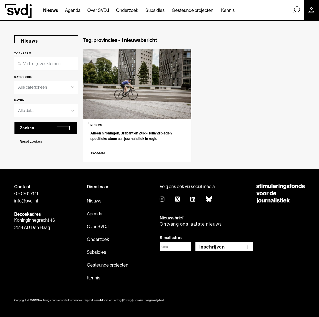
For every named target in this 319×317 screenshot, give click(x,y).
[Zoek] (296, 10)
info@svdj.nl (26, 201)
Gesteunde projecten (192, 10)
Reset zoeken (31, 141)
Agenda (72, 10)
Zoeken (27, 128)
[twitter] (177, 199)
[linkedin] (193, 199)
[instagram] (162, 199)
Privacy (127, 300)
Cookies (138, 300)
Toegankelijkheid (154, 300)
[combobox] (43, 87)
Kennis (228, 10)
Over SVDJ (98, 10)
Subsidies (155, 10)
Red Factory (114, 300)
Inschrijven (212, 247)
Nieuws (50, 10)
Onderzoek (127, 10)
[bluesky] (209, 199)
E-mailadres (171, 237)
